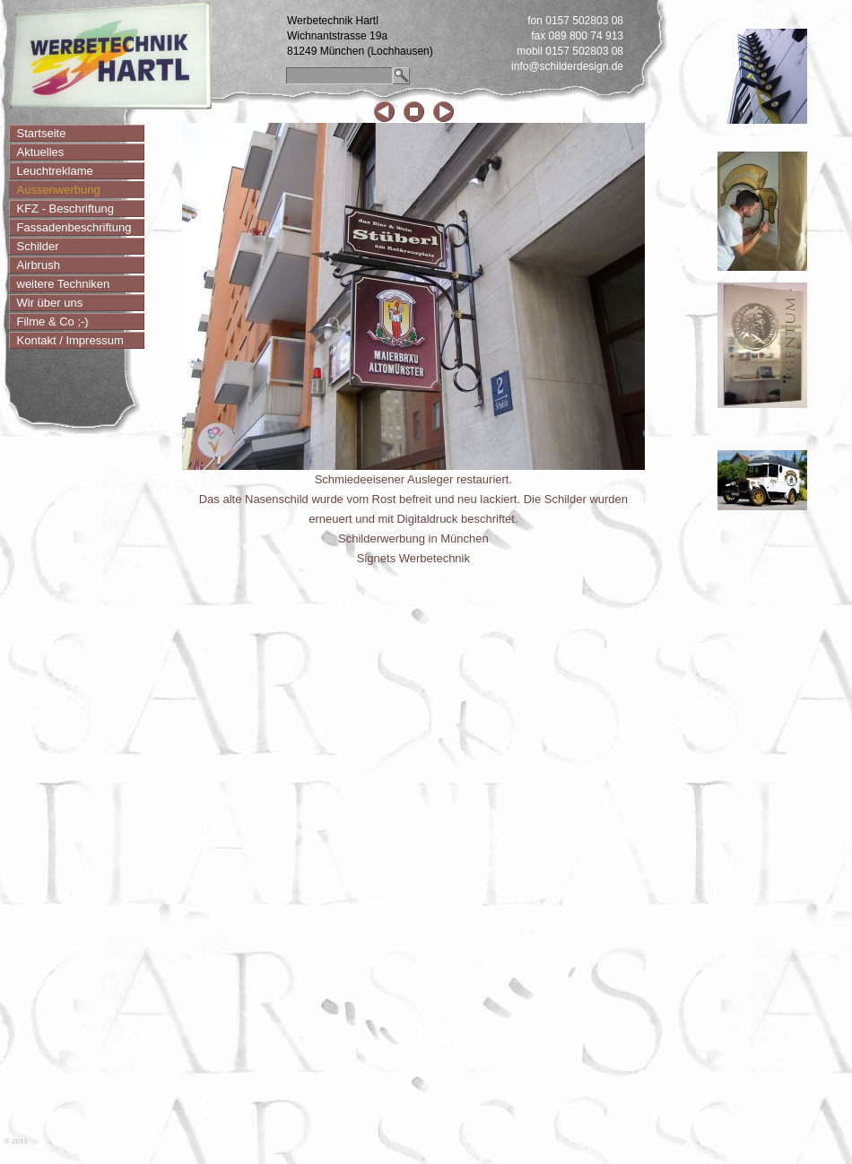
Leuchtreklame (55, 171)
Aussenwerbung (58, 189)
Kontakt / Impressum (70, 340)
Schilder (38, 246)
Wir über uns (50, 302)
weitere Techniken (63, 284)
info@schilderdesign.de (567, 66)
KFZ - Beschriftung (65, 208)
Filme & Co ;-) (53, 321)
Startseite (41, 133)
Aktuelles (41, 152)
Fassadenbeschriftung (74, 227)
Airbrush (38, 265)
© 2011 (16, 1141)
